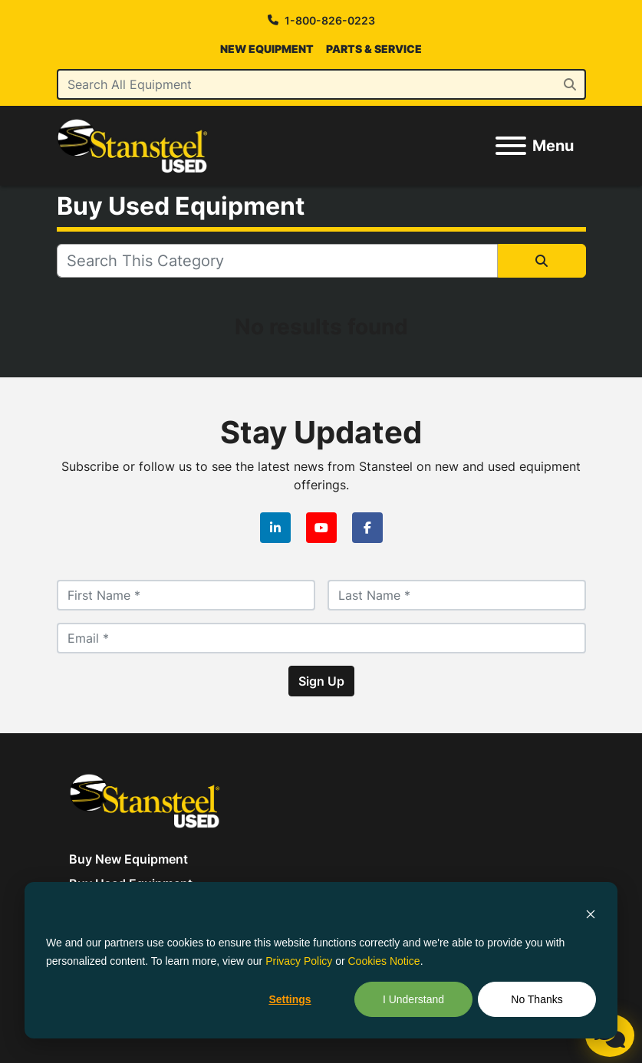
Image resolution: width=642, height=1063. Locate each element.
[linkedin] (275, 527)
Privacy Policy (298, 961)
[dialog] (321, 960)
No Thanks (536, 999)
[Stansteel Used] (145, 799)
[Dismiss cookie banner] (590, 913)
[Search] (321, 84)
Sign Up (321, 681)
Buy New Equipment (128, 859)
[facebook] (367, 527)
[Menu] (510, 146)
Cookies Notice (384, 961)
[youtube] (321, 527)
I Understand (413, 999)
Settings (289, 999)
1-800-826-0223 (330, 20)
